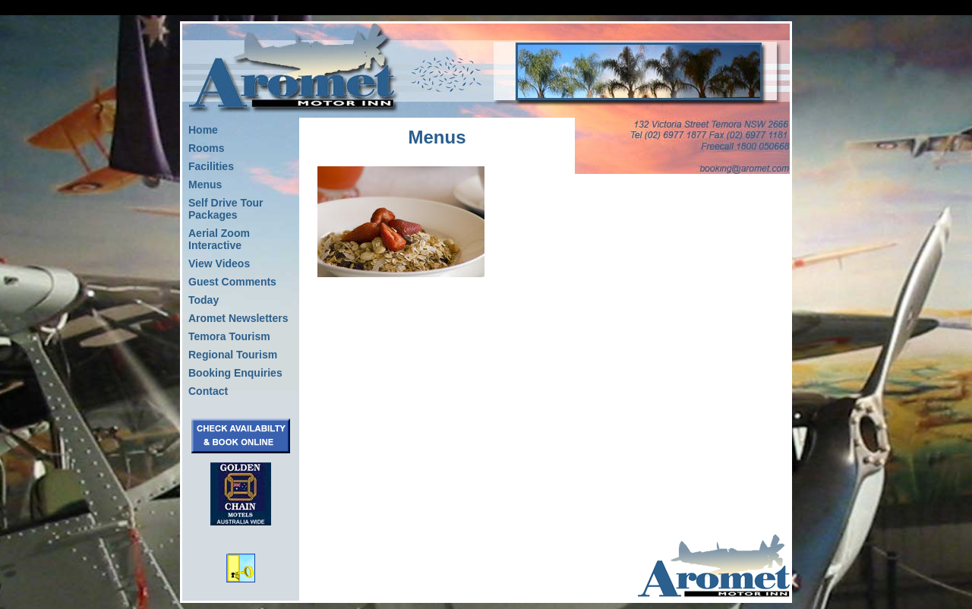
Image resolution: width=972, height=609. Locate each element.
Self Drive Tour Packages (226, 209)
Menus (205, 184)
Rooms (206, 148)
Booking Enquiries (235, 373)
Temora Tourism (229, 336)
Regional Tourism (232, 355)
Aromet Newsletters (238, 318)
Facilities (211, 166)
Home (203, 130)
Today (203, 300)
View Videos (219, 263)
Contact (208, 391)
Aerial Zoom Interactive (219, 239)
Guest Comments (232, 282)
